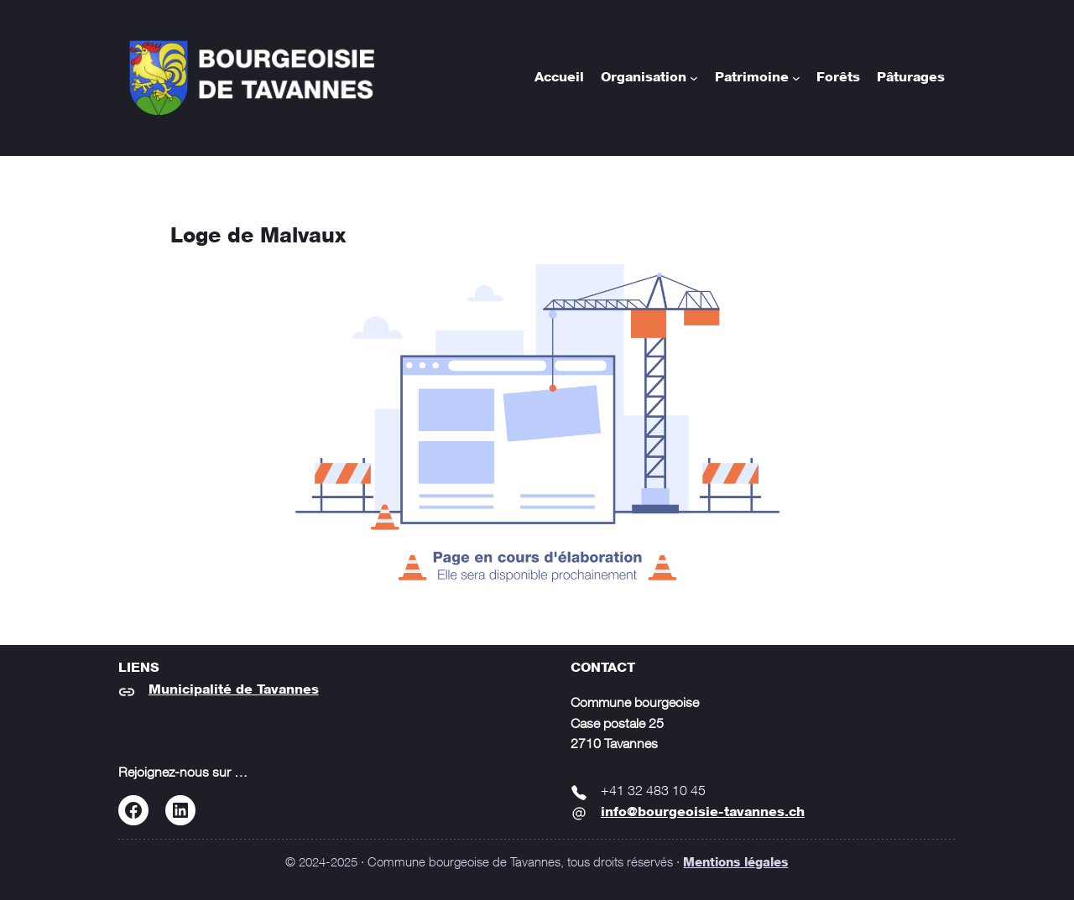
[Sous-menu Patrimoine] (796, 78)
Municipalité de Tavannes (234, 690)
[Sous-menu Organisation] (694, 78)
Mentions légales (735, 863)
